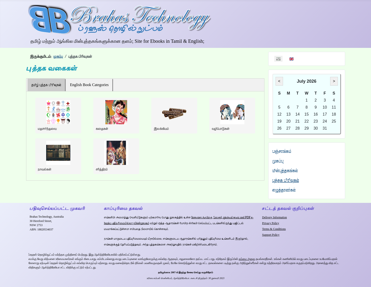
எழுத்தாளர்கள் (284, 190)
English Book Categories (89, 85)
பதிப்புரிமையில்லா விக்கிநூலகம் (130, 223)
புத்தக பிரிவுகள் (285, 180)
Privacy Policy (270, 223)
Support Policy (270, 234)
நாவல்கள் (44, 169)
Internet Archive (201, 217)
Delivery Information (274, 217)
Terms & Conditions (274, 229)
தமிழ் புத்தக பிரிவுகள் (46, 85)
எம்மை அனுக (247, 259)
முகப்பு (278, 161)
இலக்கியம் (161, 129)
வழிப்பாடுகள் (220, 129)
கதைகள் (102, 129)
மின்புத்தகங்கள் (285, 170)
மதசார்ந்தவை (47, 129)
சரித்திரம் (102, 169)
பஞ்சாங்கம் (281, 151)
